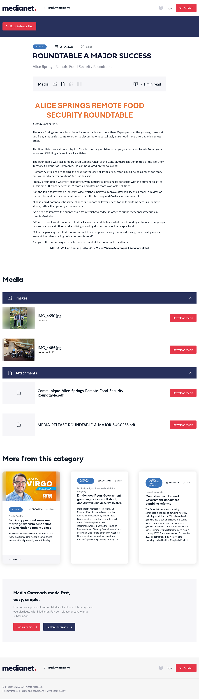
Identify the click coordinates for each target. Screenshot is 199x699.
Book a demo (26, 627)
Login (165, 8)
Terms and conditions (32, 690)
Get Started (186, 8)
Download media (183, 318)
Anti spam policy (56, 690)
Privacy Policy (10, 690)
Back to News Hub (19, 26)
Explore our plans (59, 627)
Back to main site (56, 7)
